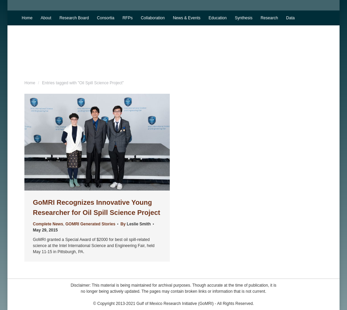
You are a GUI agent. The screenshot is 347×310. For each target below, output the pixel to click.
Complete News (48, 224)
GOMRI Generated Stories (90, 224)
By (135, 224)
